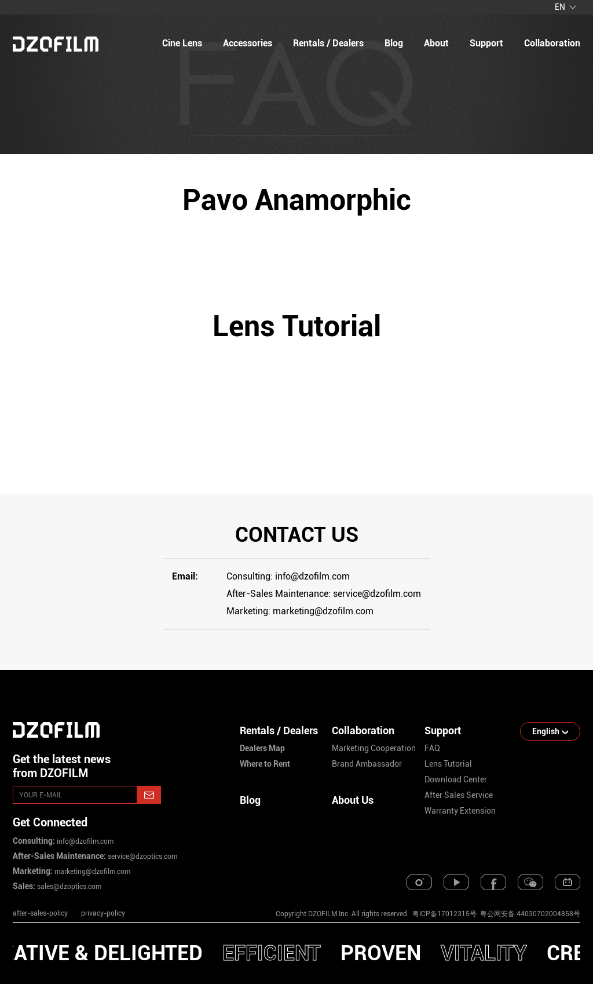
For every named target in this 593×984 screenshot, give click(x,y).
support (486, 43)
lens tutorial (448, 763)
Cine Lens (182, 43)
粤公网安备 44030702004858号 (529, 914)
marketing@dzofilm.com (91, 872)
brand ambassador (367, 763)
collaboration (552, 43)
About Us (353, 800)
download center (455, 779)
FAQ (432, 748)
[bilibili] (567, 882)
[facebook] (493, 882)
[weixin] (530, 882)
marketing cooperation (374, 748)
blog (394, 43)
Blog (250, 800)
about (436, 43)
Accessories (247, 43)
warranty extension (460, 810)
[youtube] (456, 882)
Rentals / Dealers (328, 43)
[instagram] (419, 882)
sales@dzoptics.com (68, 887)
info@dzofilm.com (84, 841)
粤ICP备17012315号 (444, 914)
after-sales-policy (40, 913)
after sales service (458, 795)
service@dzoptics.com (141, 856)
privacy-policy (103, 913)
